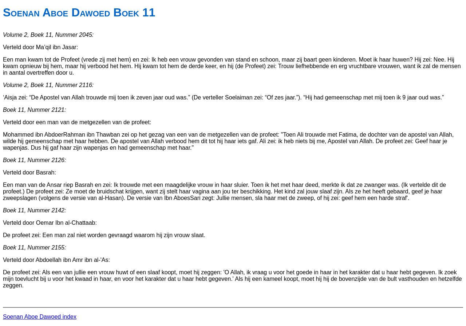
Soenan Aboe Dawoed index (39, 317)
